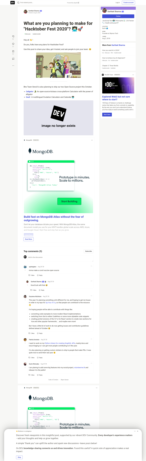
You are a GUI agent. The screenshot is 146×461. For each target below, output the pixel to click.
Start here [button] (107, 114)
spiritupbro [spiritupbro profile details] (32, 267)
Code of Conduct (53, 379)
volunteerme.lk (79, 367)
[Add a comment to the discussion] (60, 258)
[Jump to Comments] (13, 45)
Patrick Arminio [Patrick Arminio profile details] (34, 340)
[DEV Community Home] (12, 2)
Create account (128, 2)
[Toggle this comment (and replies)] (25, 270)
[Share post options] (13, 65)
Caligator (29, 91)
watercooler (36, 34)
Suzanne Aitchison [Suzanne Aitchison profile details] (35, 296)
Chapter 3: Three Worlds (118, 67)
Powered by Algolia (73, 2)
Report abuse (65, 379)
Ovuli (28, 97)
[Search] (18, 2)
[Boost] (13, 59)
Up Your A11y (51, 303)
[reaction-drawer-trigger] (13, 37)
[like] (31, 275)
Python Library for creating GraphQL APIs (60, 343)
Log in (118, 2)
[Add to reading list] (13, 52)
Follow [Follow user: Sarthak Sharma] (118, 16)
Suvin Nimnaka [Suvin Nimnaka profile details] (34, 364)
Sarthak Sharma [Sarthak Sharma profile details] (37, 282)
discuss (27, 34)
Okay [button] (19, 457)
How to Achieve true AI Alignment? (118, 59)
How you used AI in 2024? (118, 51)
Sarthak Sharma (33, 11)
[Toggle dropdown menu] (92, 140)
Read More (28, 239)
